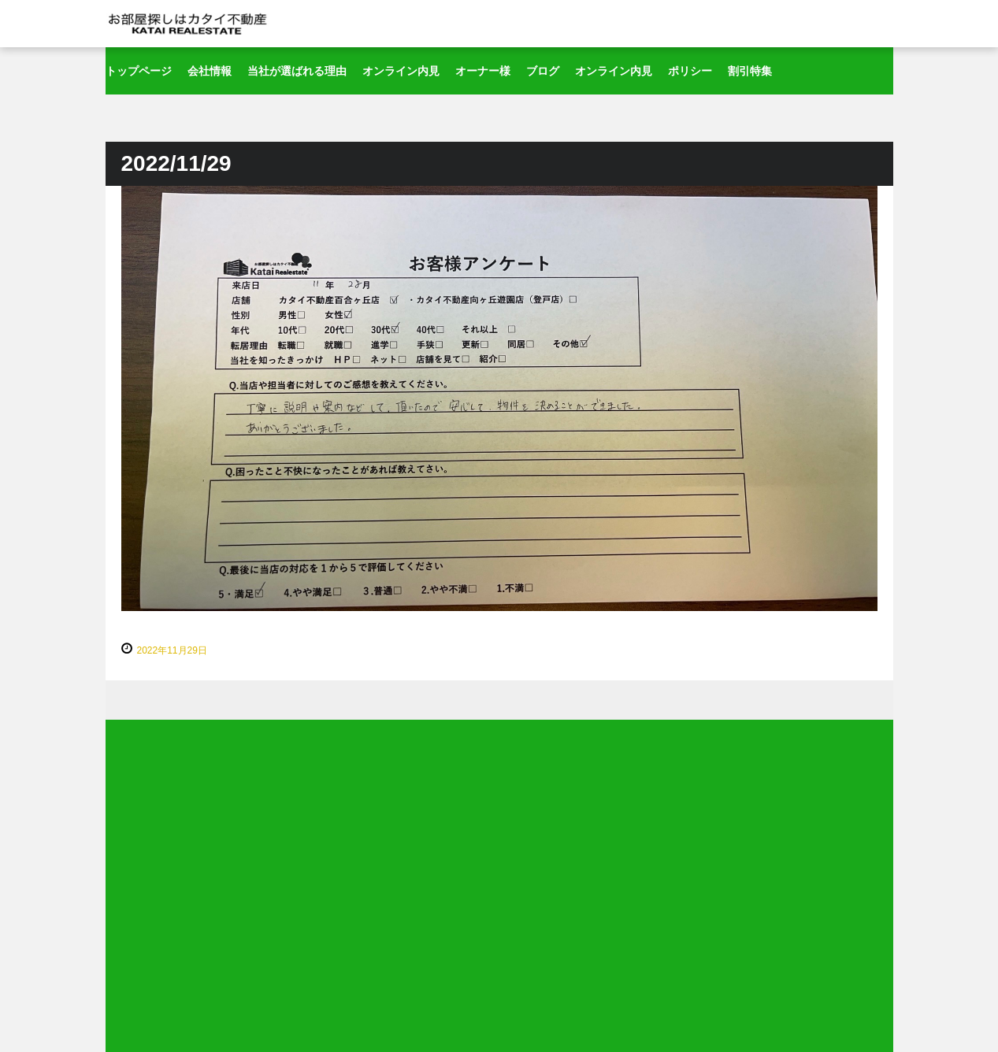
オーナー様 (482, 71)
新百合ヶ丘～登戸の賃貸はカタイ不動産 (188, 23)
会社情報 (209, 71)
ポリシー (690, 71)
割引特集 (750, 71)
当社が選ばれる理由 (297, 71)
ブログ (542, 71)
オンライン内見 (401, 71)
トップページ (139, 71)
